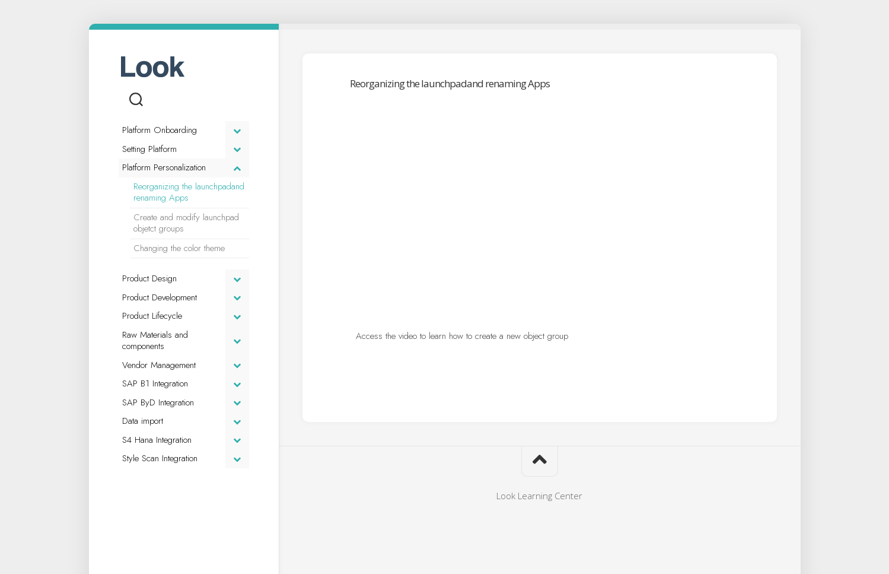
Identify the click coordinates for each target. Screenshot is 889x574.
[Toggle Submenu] (237, 130)
